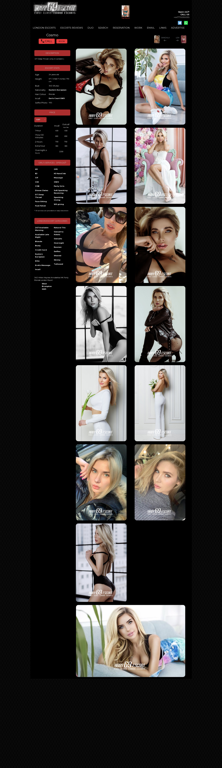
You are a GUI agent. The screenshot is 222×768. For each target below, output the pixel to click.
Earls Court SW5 (57, 98)
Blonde (38, 241)
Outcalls (58, 239)
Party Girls (59, 186)
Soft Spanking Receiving (61, 191)
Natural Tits (60, 228)
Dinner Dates (41, 190)
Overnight (59, 243)
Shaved (57, 256)
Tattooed (58, 264)
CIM (37, 182)
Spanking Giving (58, 198)
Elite (37, 261)
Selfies (57, 251)
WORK (138, 27)
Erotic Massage (42, 265)
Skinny (57, 260)
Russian (58, 247)
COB (37, 186)
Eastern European (57, 90)
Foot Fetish (40, 206)
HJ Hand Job (60, 173)
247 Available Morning (41, 229)
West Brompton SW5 (47, 286)
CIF (36, 178)
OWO (56, 182)
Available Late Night (42, 235)
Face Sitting (41, 201)
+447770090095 (181, 17)
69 (36, 169)
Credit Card (41, 250)
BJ (36, 173)
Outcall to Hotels (58, 233)
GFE (56, 169)
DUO (91, 27)
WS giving (59, 204)
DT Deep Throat (39, 195)
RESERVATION (121, 27)
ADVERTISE (178, 27)
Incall (37, 269)
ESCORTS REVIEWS (71, 27)
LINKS (162, 27)
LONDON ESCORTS (44, 27)
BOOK (62, 41)
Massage (58, 178)
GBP (38, 119)
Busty (38, 246)
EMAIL (151, 27)
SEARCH (103, 27)
